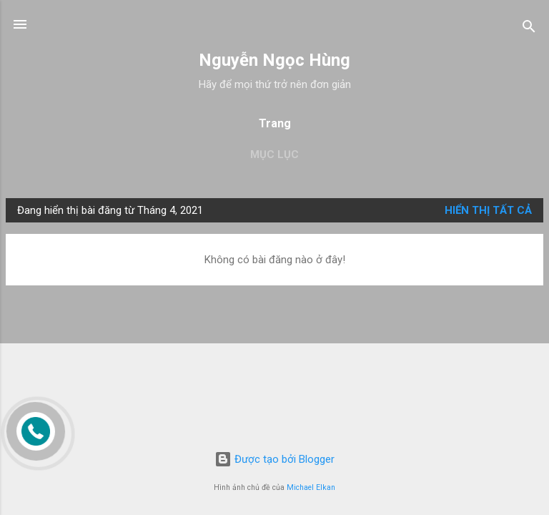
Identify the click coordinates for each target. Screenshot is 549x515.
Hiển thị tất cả (488, 210)
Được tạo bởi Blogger (274, 459)
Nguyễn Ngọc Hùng (274, 60)
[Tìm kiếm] (529, 29)
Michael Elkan (311, 487)
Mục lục (274, 154)
